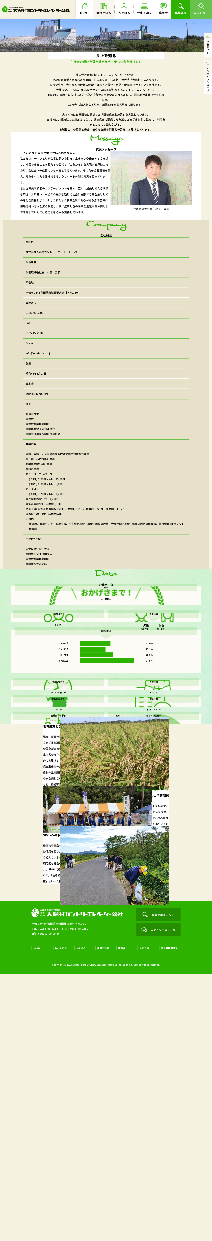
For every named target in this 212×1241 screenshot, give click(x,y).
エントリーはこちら (158, 1197)
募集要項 (181, 9)
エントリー (201, 9)
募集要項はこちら (158, 1182)
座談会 (163, 9)
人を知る (124, 9)
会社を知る (103, 9)
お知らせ (144, 1215)
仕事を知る (144, 9)
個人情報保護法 (169, 1215)
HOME (84, 9)
